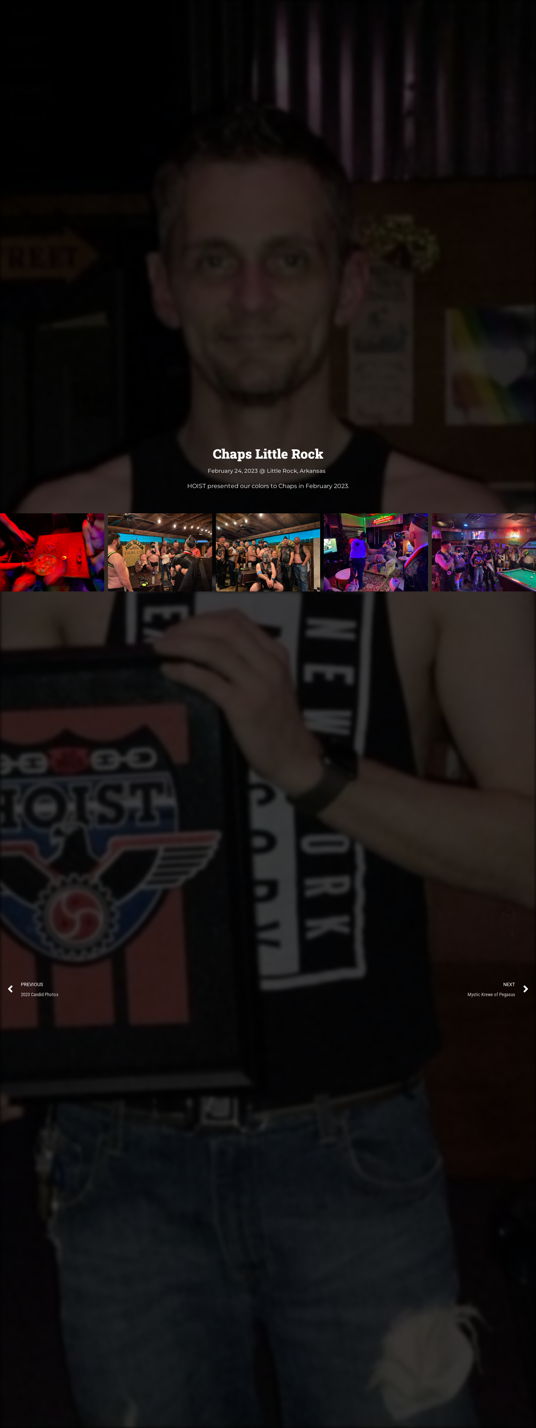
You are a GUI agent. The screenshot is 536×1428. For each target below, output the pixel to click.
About (127, 18)
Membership (173, 18)
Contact (405, 18)
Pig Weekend (228, 18)
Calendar (279, 18)
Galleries (326, 18)
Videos (367, 18)
